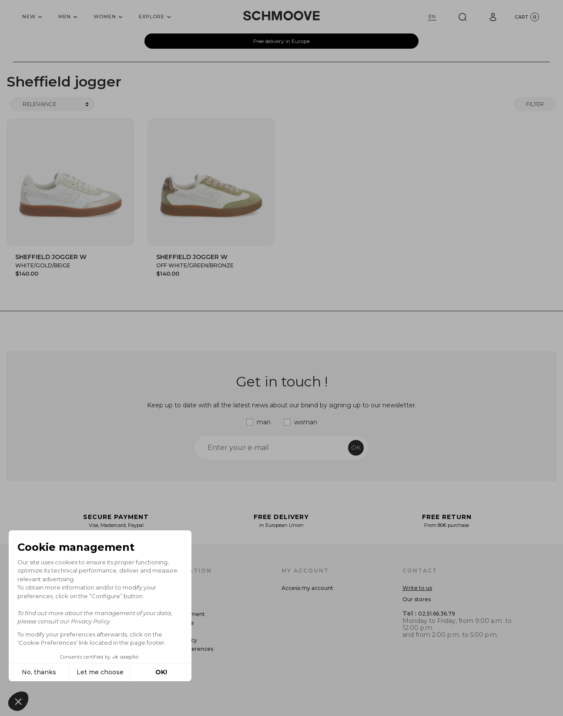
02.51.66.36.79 (436, 613)
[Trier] (52, 104)
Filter (535, 103)
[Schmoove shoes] (281, 15)
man (264, 422)
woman (305, 422)
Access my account (307, 588)
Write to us (417, 588)
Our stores (416, 599)
